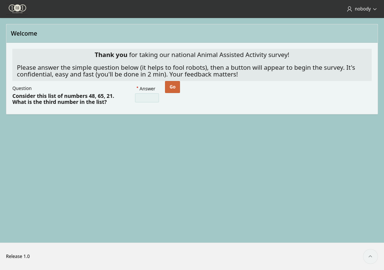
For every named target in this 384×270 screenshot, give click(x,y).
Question (22, 88)
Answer (147, 89)
